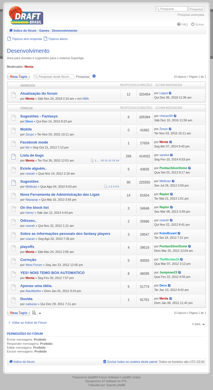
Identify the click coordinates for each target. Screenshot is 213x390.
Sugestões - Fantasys (39, 116)
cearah (30, 173)
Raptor (164, 194)
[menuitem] (182, 24)
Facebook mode (34, 142)
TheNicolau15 (169, 259)
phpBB (92, 377)
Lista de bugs (32, 155)
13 (113, 160)
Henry (30, 212)
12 (109, 160)
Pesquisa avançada (191, 14)
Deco (29, 121)
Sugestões (29, 181)
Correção (28, 260)
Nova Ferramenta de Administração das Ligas (60, 194)
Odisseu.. (28, 220)
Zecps (30, 134)
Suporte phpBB (115, 385)
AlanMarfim (33, 291)
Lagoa (163, 93)
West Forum (34, 264)
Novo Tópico (18, 76)
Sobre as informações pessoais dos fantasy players (65, 234)
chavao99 (166, 115)
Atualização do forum (38, 93)
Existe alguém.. (33, 168)
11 (106, 160)
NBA (85, 98)
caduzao (31, 304)
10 (102, 160)
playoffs (27, 247)
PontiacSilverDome (173, 168)
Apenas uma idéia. (36, 286)
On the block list (34, 207)
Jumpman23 (168, 272)
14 (117, 160)
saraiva (164, 155)
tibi (27, 147)
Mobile (26, 129)
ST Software (109, 381)
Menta (29, 66)
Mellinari (31, 186)
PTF (124, 381)
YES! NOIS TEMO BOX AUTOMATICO (52, 273)
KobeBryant (168, 233)
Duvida (26, 299)
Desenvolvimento (28, 51)
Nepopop (32, 199)
